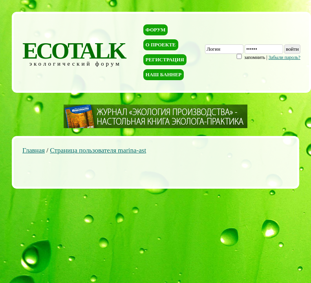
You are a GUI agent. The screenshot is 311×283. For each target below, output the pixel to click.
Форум (156, 30)
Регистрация (165, 59)
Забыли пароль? (284, 57)
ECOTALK (73, 51)
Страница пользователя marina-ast (98, 150)
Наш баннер (164, 74)
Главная (33, 150)
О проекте (161, 45)
